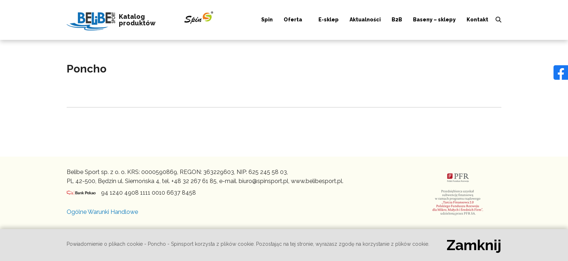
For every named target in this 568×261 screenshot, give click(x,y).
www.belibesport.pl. (317, 181)
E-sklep (328, 19)
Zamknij (474, 245)
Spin (267, 19)
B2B (397, 19)
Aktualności (365, 19)
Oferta (293, 19)
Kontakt (477, 19)
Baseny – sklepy (434, 19)
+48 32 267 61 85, (194, 181)
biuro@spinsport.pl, (264, 181)
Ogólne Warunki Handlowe (102, 211)
